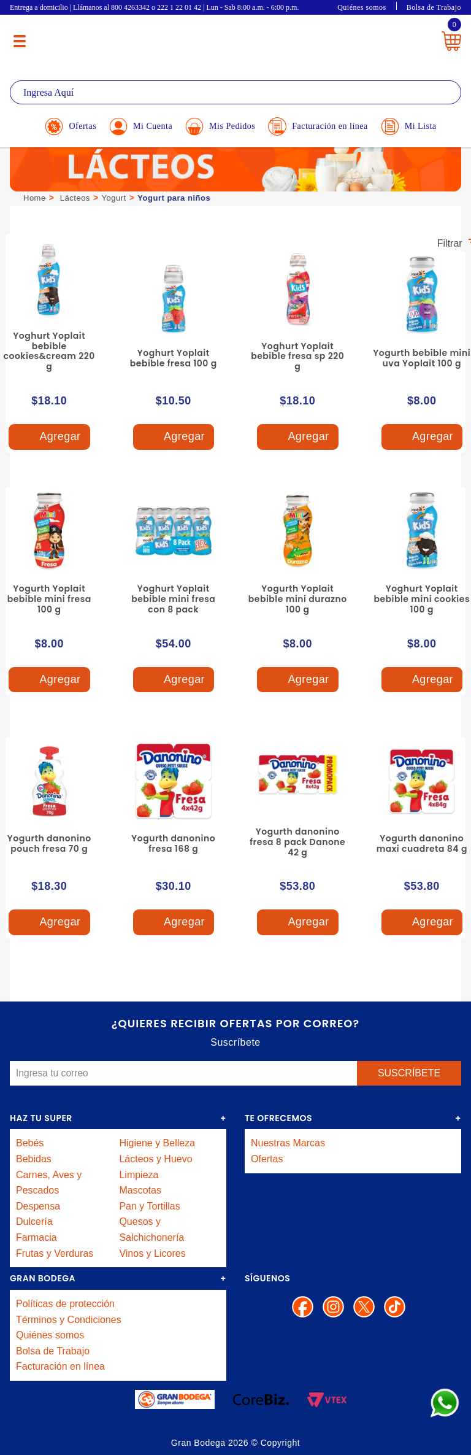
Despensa (38, 1206)
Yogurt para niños (173, 198)
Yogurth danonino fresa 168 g (173, 843)
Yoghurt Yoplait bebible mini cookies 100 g (421, 599)
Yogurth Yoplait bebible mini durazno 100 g (297, 599)
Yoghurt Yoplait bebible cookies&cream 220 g (49, 351)
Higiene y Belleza (157, 1143)
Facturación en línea (60, 1366)
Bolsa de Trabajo (434, 7)
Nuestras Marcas (288, 1143)
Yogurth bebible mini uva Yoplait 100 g (421, 358)
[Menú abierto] (19, 41)
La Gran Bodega (230, 38)
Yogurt (114, 198)
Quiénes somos (361, 7)
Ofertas (267, 1159)
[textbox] (235, 92)
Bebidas (34, 1159)
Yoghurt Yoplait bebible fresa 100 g (173, 358)
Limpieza (138, 1175)
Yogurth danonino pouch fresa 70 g (49, 843)
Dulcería (34, 1221)
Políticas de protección (65, 1304)
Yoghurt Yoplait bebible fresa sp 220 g (297, 356)
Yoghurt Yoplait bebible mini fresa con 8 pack (173, 599)
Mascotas (140, 1190)
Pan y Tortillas (149, 1206)
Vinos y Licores (152, 1253)
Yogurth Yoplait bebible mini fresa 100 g (49, 599)
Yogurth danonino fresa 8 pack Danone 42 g (297, 842)
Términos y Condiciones (68, 1319)
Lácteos (75, 198)
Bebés (30, 1143)
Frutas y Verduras (54, 1253)
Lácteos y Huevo (155, 1159)
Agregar (49, 437)
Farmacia (36, 1237)
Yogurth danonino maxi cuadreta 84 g (422, 843)
